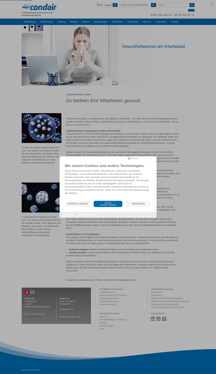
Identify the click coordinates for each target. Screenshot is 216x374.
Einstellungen (77, 203)
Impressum (68, 214)
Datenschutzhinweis (85, 214)
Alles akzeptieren (108, 203)
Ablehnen (138, 203)
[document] (108, 180)
